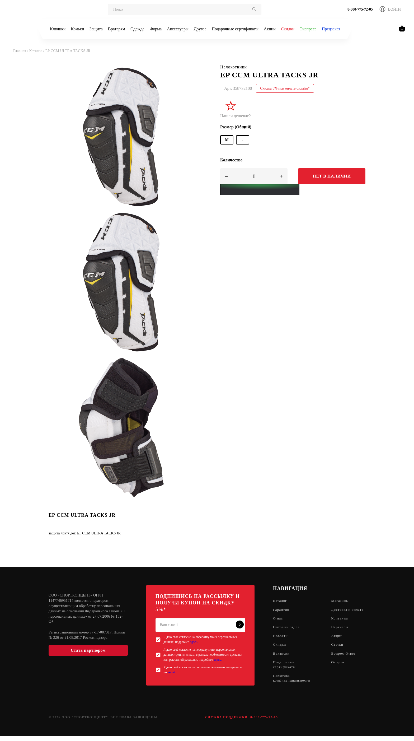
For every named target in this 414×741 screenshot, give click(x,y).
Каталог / (37, 51)
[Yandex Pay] (259, 189)
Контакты (341, 624)
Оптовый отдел (286, 633)
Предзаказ (331, 29)
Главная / (21, 51)
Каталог (280, 601)
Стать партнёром (88, 650)
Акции (270, 29)
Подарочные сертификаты (235, 29)
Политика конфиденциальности (292, 685)
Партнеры (341, 633)
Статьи (338, 651)
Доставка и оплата (342, 612)
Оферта (339, 669)
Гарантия (281, 610)
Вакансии (281, 660)
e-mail (171, 672)
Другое (200, 29)
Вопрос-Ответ (345, 660)
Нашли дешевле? (235, 116)
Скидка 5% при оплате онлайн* (285, 88)
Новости (280, 642)
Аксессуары (177, 29)
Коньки (77, 29)
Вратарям (116, 29)
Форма (156, 29)
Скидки (287, 29)
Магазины (341, 601)
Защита (95, 29)
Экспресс (308, 29)
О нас (278, 624)
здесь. (194, 642)
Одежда (137, 29)
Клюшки (57, 29)
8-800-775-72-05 (360, 9)
